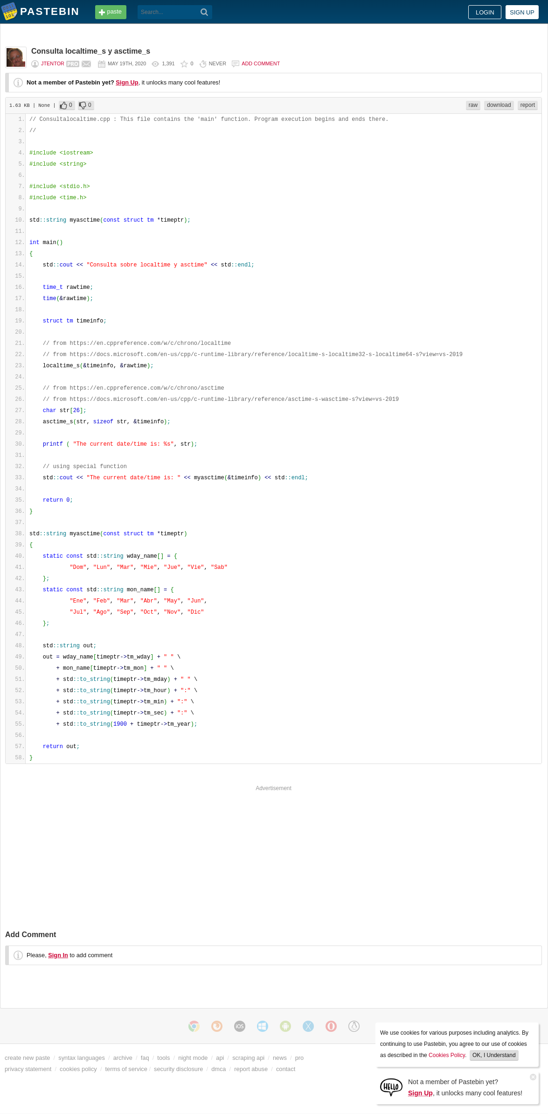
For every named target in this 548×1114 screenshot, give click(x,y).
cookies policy (78, 1068)
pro (299, 1057)
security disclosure (178, 1068)
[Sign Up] (391, 1087)
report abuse (251, 1068)
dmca (218, 1068)
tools (163, 1057)
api (220, 1057)
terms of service (126, 1068)
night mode (193, 1057)
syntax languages (81, 1057)
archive (122, 1057)
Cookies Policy (447, 1055)
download (499, 105)
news (280, 1057)
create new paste (27, 1057)
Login (485, 12)
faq (145, 1057)
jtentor (52, 63)
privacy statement (28, 1068)
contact (285, 1068)
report (527, 105)
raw (473, 105)
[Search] (204, 12)
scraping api (248, 1057)
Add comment (261, 63)
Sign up (522, 12)
